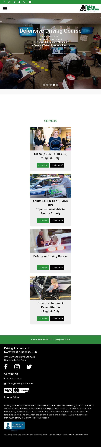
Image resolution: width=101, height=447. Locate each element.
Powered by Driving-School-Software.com (69, 435)
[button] (44, 85)
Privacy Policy (11, 397)
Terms (45, 435)
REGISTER (43, 165)
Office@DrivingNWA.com (18, 383)
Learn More (57, 165)
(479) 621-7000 (61, 339)
